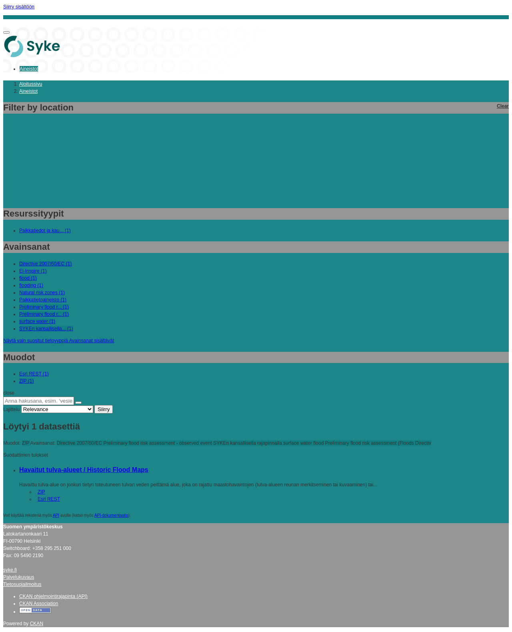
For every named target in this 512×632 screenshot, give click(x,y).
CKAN (36, 623)
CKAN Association (38, 603)
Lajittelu (11, 409)
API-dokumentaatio (111, 515)
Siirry (104, 409)
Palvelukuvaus (18, 577)
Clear (503, 106)
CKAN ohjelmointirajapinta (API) (53, 596)
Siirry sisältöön (18, 7)
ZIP (41, 492)
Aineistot (29, 69)
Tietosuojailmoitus (22, 584)
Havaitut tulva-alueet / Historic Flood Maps (83, 469)
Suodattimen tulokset (25, 455)
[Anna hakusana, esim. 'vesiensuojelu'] (38, 401)
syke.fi (10, 570)
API (56, 515)
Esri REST (49, 499)
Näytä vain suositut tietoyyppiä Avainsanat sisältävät (58, 340)
